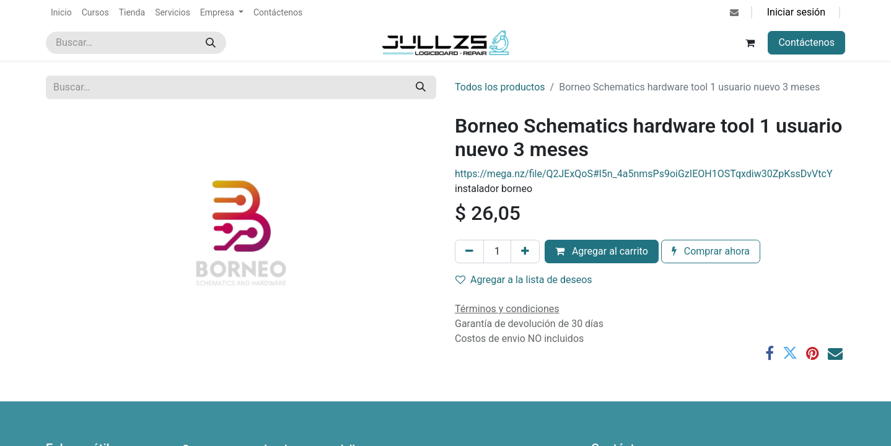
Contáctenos (806, 42)
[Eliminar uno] (469, 251)
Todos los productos (500, 87)
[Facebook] (769, 353)
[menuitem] (61, 12)
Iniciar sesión (796, 12)
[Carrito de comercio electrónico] (750, 43)
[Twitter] (790, 353)
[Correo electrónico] (835, 353)
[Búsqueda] (210, 43)
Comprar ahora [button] (711, 251)
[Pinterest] (812, 353)
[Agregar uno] (525, 251)
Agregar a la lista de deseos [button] (523, 280)
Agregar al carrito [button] (601, 251)
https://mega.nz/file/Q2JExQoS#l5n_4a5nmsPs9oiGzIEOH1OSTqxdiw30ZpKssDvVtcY (644, 174)
